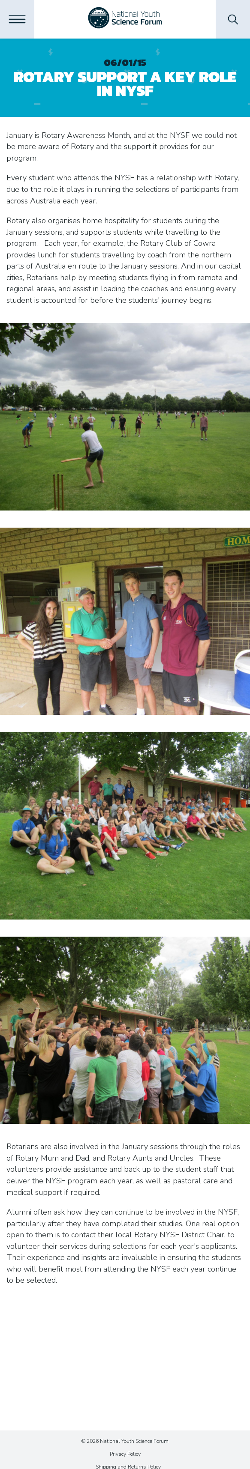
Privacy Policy (125, 1454)
